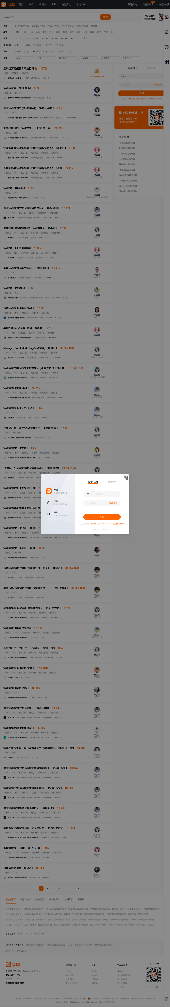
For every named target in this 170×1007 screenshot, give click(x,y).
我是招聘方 (106, 530)
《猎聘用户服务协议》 (97, 524)
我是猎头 (96, 530)
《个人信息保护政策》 (116, 524)
